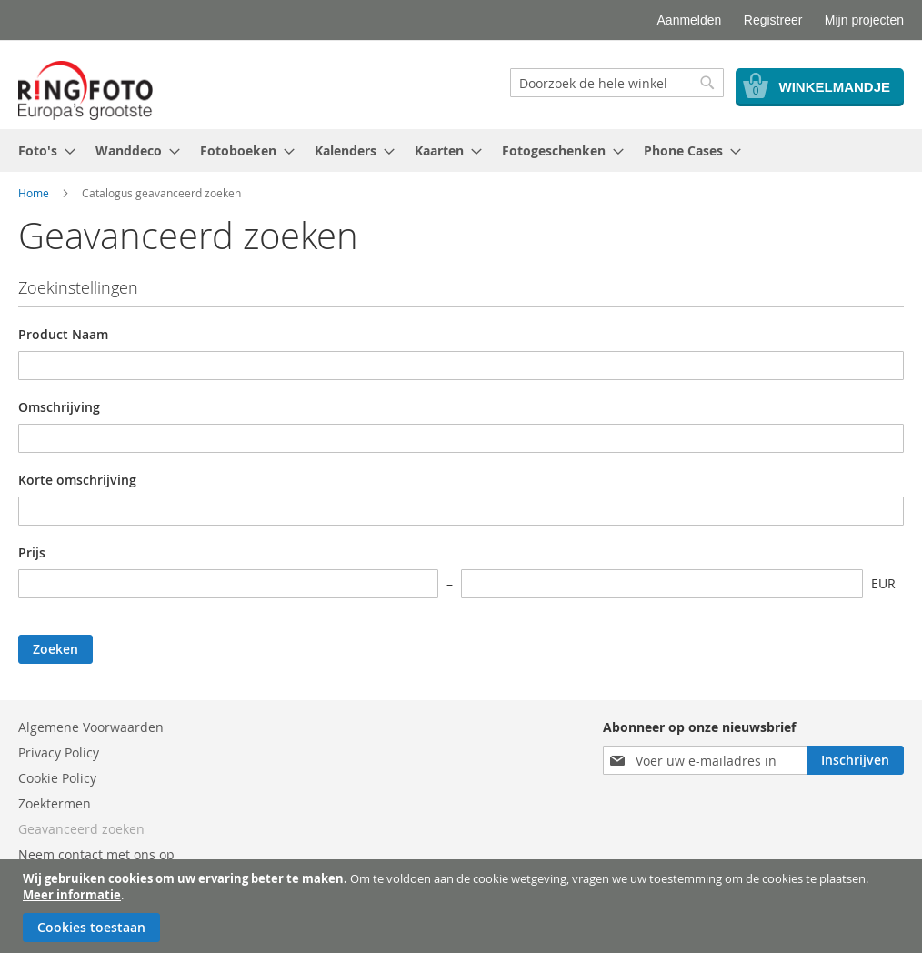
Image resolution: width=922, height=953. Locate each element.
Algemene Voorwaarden (91, 727)
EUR (883, 583)
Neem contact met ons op (96, 854)
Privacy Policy (58, 752)
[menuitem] (41, 150)
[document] (463, 906)
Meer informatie (72, 895)
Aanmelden (689, 20)
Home (33, 193)
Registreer (773, 20)
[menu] (461, 150)
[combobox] (617, 82)
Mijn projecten (864, 20)
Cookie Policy (57, 778)
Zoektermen (54, 803)
